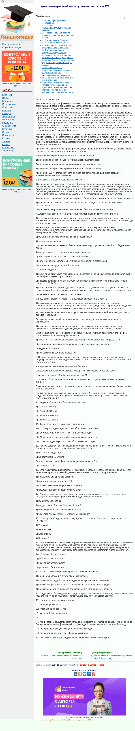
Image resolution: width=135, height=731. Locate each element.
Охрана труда (9, 126)
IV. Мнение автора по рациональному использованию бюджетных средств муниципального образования (57, 71)
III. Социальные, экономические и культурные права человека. (58, 46)
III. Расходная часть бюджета (56, 43)
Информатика (9, 104)
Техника (6, 141)
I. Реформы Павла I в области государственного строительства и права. (58, 35)
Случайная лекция (11, 47)
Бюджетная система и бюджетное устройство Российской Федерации (111, 657)
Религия (6, 138)
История (6, 110)
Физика (6, 144)
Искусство (7, 107)
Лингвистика (8, 116)
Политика (7, 129)
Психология (8, 135)
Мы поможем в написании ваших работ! (17, 84)
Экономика (7, 150)
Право (5, 132)
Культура (6, 113)
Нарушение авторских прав (91, 665)
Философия (8, 147)
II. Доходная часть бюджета (55, 40)
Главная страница (11, 44)
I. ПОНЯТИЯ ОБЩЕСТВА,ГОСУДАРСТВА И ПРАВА (56, 27)
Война (5, 98)
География (7, 101)
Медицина (7, 123)
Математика (8, 119)
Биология (7, 95)
